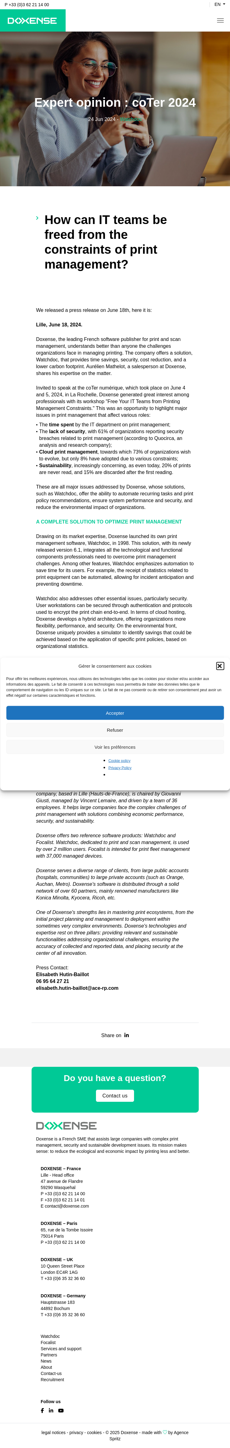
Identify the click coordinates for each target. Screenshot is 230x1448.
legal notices (53, 1432)
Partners (49, 1354)
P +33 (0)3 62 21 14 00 (27, 4)
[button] (220, 666)
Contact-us (51, 1373)
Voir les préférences (115, 746)
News (46, 1361)
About (46, 1367)
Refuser (115, 729)
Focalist (48, 1342)
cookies (94, 1432)
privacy (76, 1432)
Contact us (115, 1095)
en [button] (218, 4)
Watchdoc (131, 119)
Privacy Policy (120, 768)
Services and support (61, 1348)
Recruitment (52, 1379)
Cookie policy (119, 761)
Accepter (115, 712)
